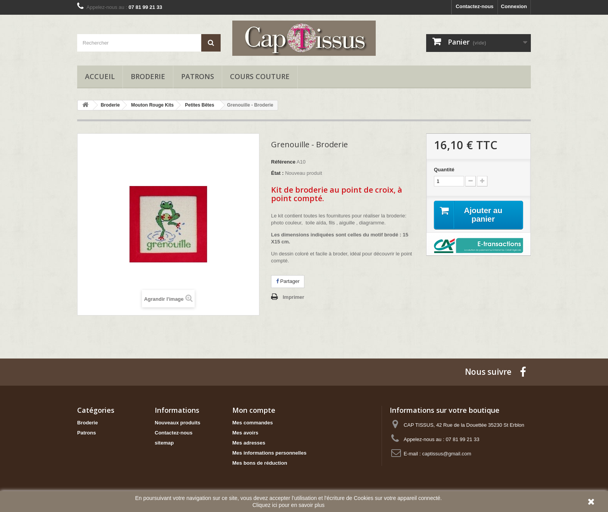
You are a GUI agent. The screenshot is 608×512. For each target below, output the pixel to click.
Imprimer (293, 297)
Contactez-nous (475, 6)
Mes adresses (248, 443)
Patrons (197, 76)
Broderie (148, 76)
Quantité (444, 169)
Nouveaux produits (177, 423)
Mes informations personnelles (269, 453)
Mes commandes (252, 423)
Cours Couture (260, 76)
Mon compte (253, 410)
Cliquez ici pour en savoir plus (288, 505)
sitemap (164, 443)
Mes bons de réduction (259, 463)
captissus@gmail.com (447, 454)
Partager (287, 281)
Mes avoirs (245, 433)
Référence (283, 162)
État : (277, 173)
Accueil (100, 76)
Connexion (514, 6)
